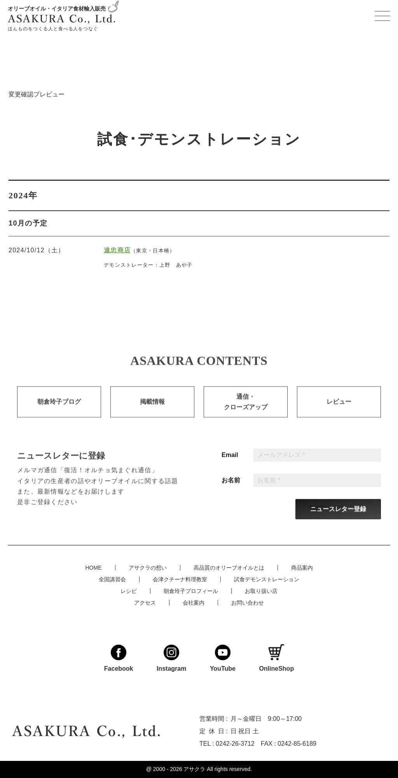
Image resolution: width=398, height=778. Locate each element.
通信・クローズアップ (245, 409)
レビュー (338, 409)
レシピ (128, 591)
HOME (94, 567)
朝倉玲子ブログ (59, 409)
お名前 (231, 487)
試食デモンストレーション (266, 579)
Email (230, 462)
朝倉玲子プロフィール (191, 591)
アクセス (145, 602)
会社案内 (193, 602)
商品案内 (302, 567)
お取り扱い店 (261, 591)
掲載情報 (152, 409)
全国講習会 (112, 579)
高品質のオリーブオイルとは (229, 567)
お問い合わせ (247, 602)
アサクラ (194, 769)
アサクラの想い (148, 567)
